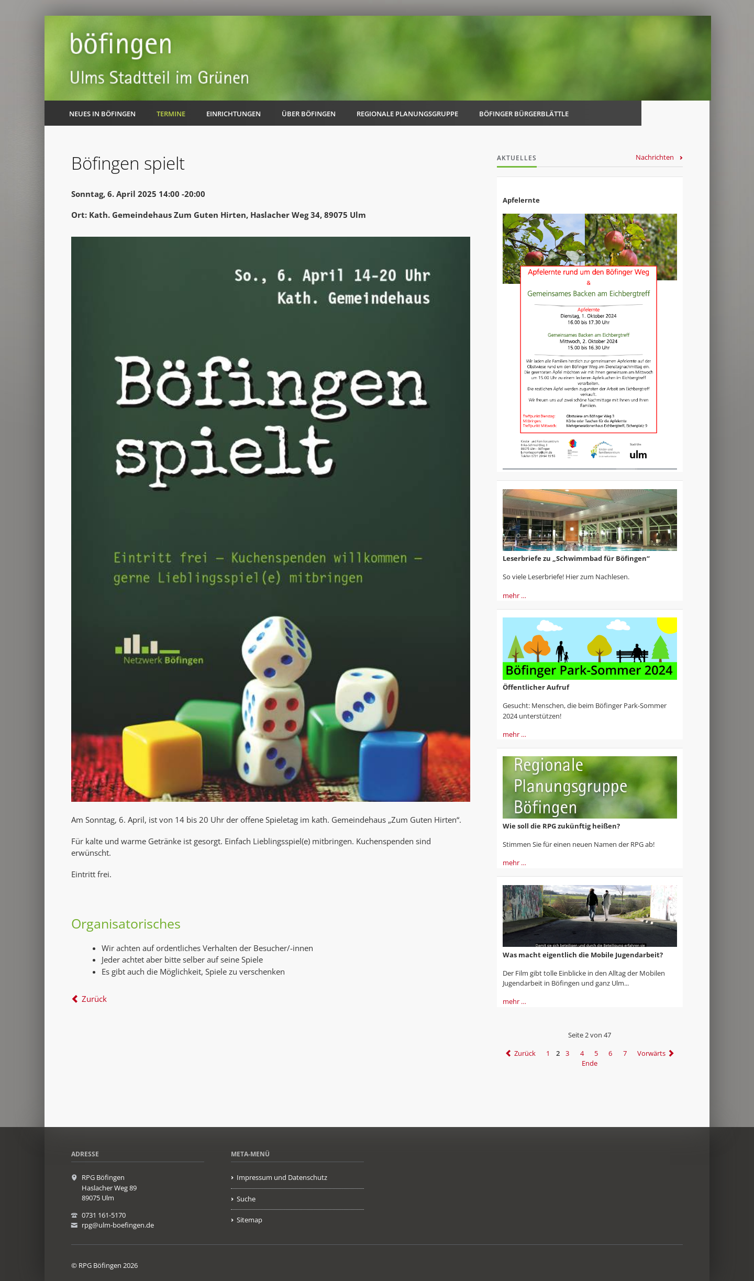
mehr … (514, 595)
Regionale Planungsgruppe (407, 113)
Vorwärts (651, 1053)
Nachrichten (655, 157)
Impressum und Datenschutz (282, 1177)
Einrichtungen (233, 113)
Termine (171, 113)
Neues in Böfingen (102, 113)
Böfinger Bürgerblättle (524, 113)
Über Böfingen (309, 113)
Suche (246, 1198)
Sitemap (249, 1219)
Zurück (94, 998)
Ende (589, 1063)
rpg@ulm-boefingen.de (118, 1225)
